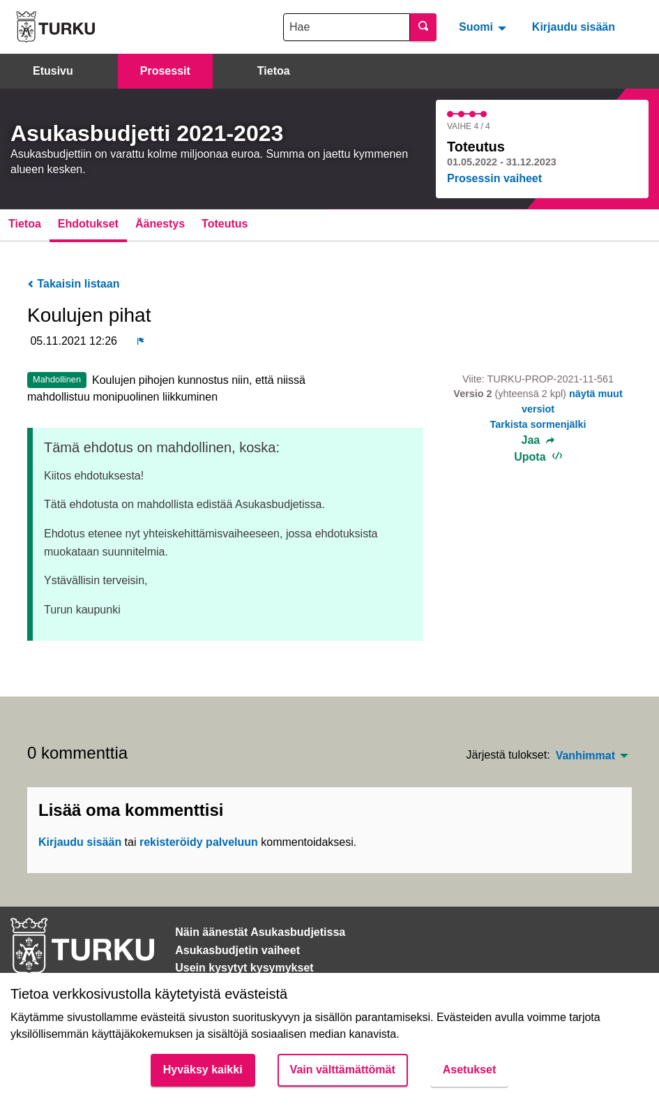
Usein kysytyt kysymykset (244, 968)
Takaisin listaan (73, 284)
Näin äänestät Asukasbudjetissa (260, 932)
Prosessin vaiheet (494, 178)
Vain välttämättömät (342, 1069)
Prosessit (165, 71)
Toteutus (225, 224)
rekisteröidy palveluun (198, 842)
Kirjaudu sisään (573, 27)
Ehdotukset (88, 224)
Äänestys (160, 224)
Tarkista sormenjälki (538, 424)
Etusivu (53, 71)
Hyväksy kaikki (203, 1069)
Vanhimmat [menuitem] (585, 755)
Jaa (538, 440)
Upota (538, 457)
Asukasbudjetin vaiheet (237, 950)
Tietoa (273, 71)
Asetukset (469, 1069)
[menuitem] (484, 26)
